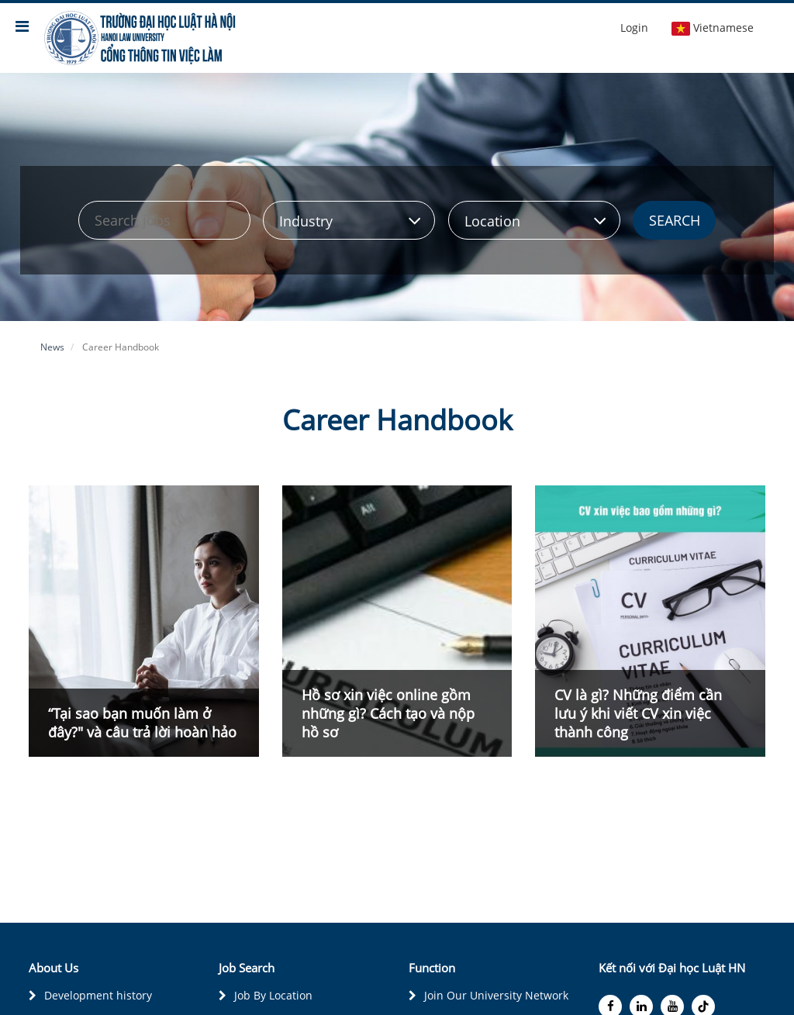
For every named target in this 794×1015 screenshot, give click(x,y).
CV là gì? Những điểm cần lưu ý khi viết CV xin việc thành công (638, 713)
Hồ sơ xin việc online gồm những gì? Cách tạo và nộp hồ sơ (388, 713)
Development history (98, 995)
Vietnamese (712, 28)
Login (634, 27)
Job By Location (273, 995)
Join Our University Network (496, 995)
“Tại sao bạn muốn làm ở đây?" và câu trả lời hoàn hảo (142, 722)
